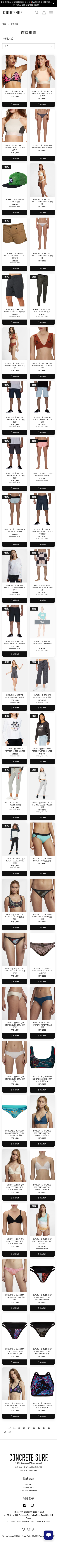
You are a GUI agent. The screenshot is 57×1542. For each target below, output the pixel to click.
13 (24, 1428)
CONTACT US (28, 1487)
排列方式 (7, 38)
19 (5, 1432)
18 (49, 1428)
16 (39, 1428)
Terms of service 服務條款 (11, 1536)
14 (29, 1428)
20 (9, 1432)
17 (44, 1428)
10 (9, 1428)
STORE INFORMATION (28, 1490)
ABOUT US (29, 1484)
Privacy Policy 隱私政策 (29, 1536)
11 (14, 1428)
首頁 (4, 24)
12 (19, 1428)
